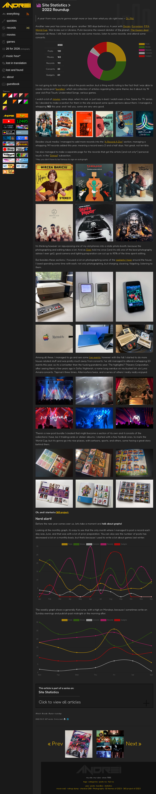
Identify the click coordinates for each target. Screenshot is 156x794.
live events (94, 357)
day (11, 96)
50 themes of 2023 (113, 788)
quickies (9, 21)
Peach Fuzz (22, 96)
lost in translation (14, 63)
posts (92, 786)
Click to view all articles (60, 701)
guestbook (10, 84)
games (8, 42)
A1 (27, 103)
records (9, 28)
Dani (88, 249)
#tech (38, 713)
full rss (111, 781)
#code (45, 713)
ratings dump (73, 788)
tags (85, 781)
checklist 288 (85, 788)
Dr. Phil (130, 18)
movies (8, 35)
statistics (108, 786)
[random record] (28, 27)
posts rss (103, 781)
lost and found (12, 70)
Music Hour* (11, 56)
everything (10, 14)
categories (93, 781)
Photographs (98, 788)
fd (17, 96)
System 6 (21, 103)
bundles (60, 88)
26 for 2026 (16, 49)
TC (6, 109)
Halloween (16, 103)
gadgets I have (124, 259)
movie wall (61, 788)
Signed (54, 155)
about (8, 77)
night (6, 96)
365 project (62, 512)
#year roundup (55, 713)
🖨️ (65, 719)
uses (87, 786)
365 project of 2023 (132, 788)
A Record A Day (114, 141)
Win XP (10, 102)
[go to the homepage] (16, 7)
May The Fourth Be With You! (6, 103)
